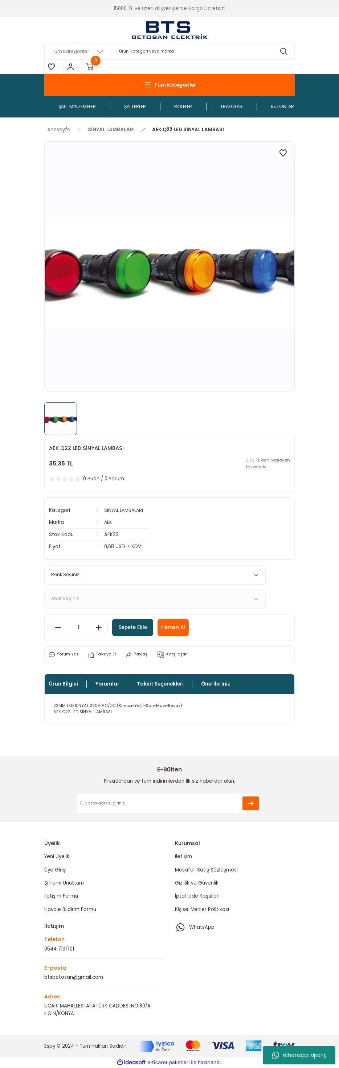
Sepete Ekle (135, 628)
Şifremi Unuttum (64, 883)
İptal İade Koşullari (197, 896)
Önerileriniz (215, 684)
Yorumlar (107, 684)
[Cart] (91, 67)
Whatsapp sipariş (299, 1055)
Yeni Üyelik (56, 857)
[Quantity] (78, 628)
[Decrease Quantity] (58, 628)
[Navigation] (169, 85)
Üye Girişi (55, 870)
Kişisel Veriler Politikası (202, 909)
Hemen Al (179, 628)
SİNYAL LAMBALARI (125, 511)
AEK (108, 522)
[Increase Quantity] (98, 628)
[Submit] (250, 804)
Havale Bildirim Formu (70, 909)
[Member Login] (71, 67)
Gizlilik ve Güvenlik (196, 883)
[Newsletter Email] (169, 804)
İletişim (183, 857)
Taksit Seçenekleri (160, 684)
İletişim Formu (61, 896)
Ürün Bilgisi (63, 684)
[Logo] (169, 30)
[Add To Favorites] (283, 153)
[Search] (169, 51)
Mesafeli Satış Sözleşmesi (206, 870)
